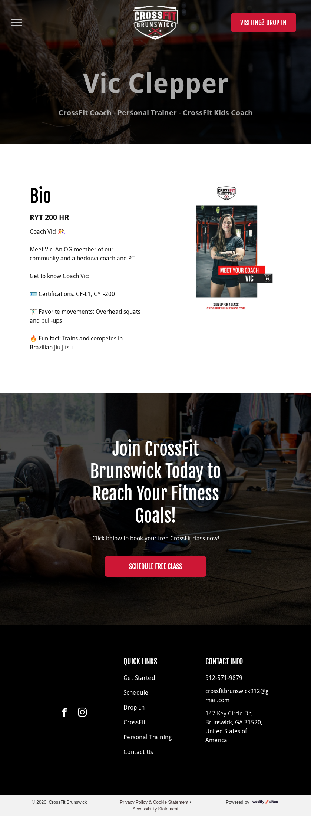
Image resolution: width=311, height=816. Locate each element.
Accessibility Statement (155, 809)
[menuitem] (155, 678)
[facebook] (64, 713)
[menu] (16, 22)
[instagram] (82, 713)
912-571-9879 (223, 677)
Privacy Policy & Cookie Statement (154, 802)
